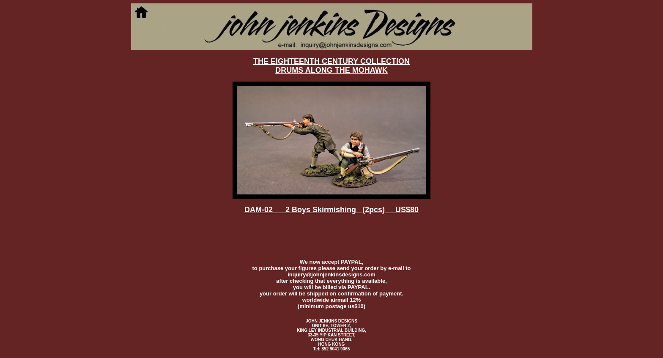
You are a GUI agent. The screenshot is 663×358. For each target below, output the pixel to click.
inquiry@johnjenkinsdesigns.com (331, 274)
